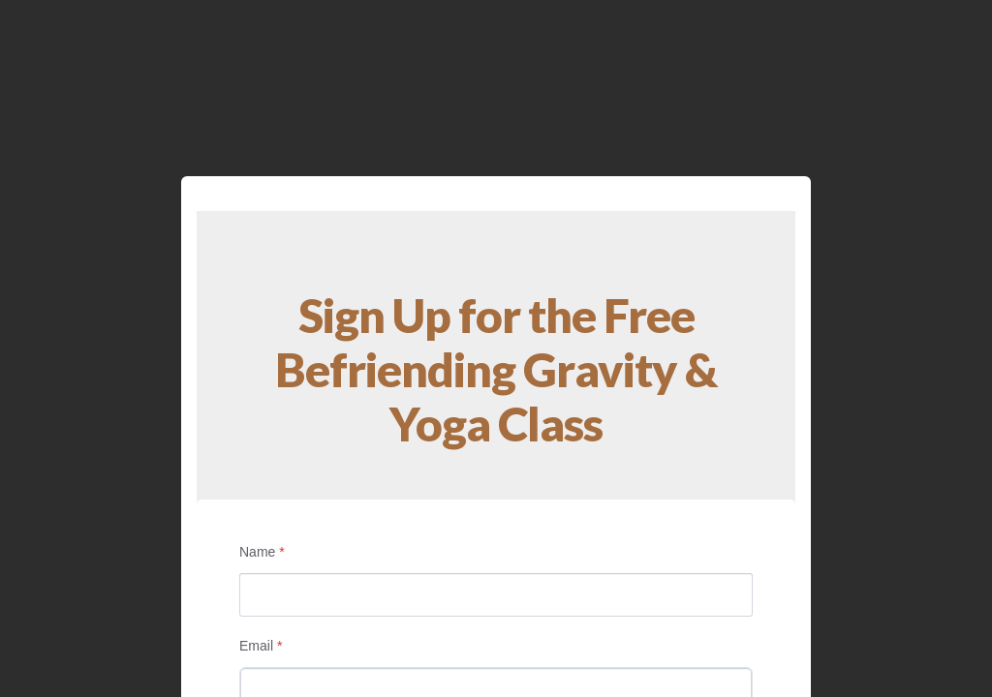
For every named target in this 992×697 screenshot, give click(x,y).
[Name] (496, 595)
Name (262, 552)
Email (260, 645)
